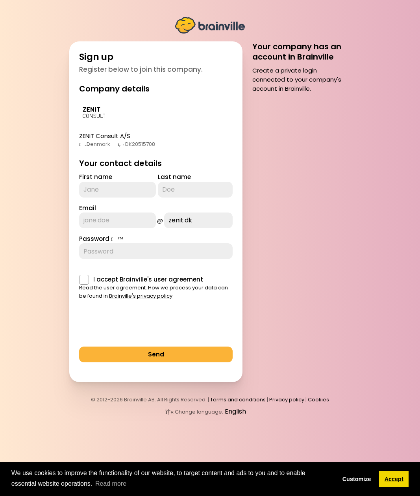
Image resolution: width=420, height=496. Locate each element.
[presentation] (139, 325)
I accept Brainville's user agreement (148, 279)
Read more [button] (110, 483)
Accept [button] (394, 479)
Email (87, 208)
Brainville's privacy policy (140, 296)
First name (95, 177)
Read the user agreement (112, 287)
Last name (174, 177)
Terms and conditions (238, 399)
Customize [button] (356, 479)
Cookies (318, 399)
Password (94, 239)
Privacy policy (286, 399)
